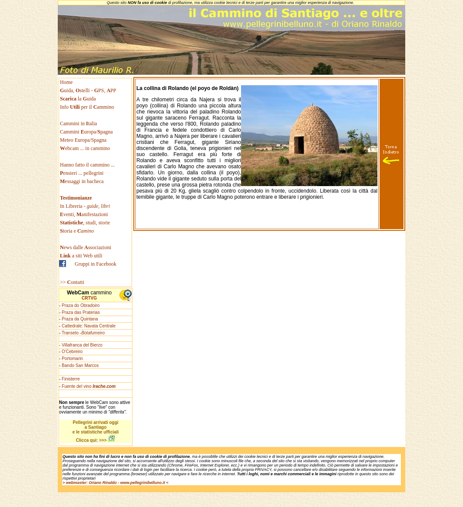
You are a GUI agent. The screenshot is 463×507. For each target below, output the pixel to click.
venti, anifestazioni (84, 214)
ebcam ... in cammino (85, 148)
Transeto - (83, 332)
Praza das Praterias (81, 312)
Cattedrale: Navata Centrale (89, 326)
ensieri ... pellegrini (81, 173)
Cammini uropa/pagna (86, 132)
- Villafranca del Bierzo (81, 345)
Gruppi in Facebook (95, 264)
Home (66, 82)
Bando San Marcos (80, 365)
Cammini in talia (78, 123)
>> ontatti (72, 282)
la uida (78, 99)
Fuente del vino (89, 386)
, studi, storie (85, 223)
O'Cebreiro (72, 351)
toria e (77, 231)
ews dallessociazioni (85, 247)
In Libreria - (85, 206)
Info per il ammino (88, 107)
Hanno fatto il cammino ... (87, 165)
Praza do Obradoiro (80, 305)
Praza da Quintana (80, 319)
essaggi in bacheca (82, 181)
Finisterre (71, 379)
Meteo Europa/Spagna (83, 140)
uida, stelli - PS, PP (88, 90)
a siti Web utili (81, 256)
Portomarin (72, 358)
